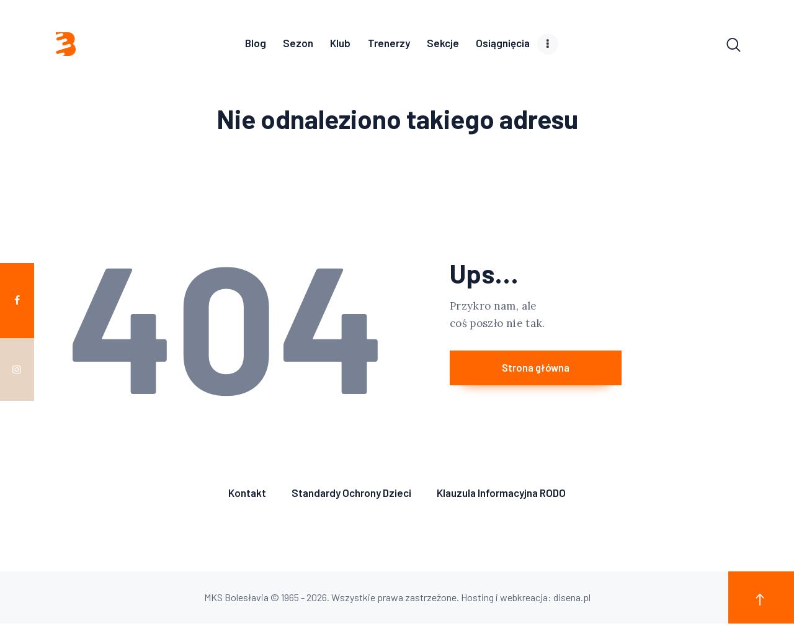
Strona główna (560, 371)
